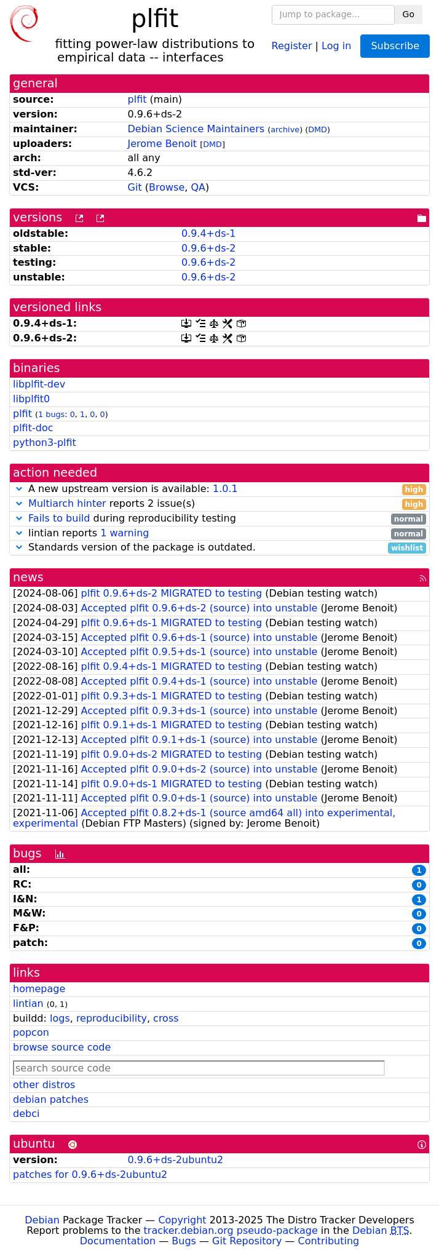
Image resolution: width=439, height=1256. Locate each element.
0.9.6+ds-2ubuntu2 (176, 1160)
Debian (42, 1220)
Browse (166, 187)
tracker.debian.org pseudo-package (231, 1230)
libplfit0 (31, 399)
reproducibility (111, 1018)
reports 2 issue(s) (219, 504)
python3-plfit (44, 442)
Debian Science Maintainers (196, 129)
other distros (44, 1085)
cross (165, 1018)
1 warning (124, 533)
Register (292, 45)
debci (26, 1113)
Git (135, 187)
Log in (336, 45)
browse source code (62, 1047)
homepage (39, 989)
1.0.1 (225, 489)
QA (198, 187)
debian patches (51, 1099)
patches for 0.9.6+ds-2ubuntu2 (90, 1174)
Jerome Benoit (162, 143)
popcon (31, 1032)
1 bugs (51, 414)
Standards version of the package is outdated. (219, 548)
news (28, 577)
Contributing (329, 1241)
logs (60, 1018)
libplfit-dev (39, 384)
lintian (28, 1003)
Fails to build (59, 518)
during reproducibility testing (219, 519)
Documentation (118, 1241)
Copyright (182, 1220)
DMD (317, 129)
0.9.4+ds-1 (208, 233)
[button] (19, 489)
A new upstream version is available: (219, 489)
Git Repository (247, 1241)
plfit (137, 99)
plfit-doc (33, 428)
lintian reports (219, 533)
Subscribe (395, 46)
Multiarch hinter (67, 503)
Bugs (184, 1241)
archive (285, 129)
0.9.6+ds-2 (208, 248)
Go (408, 14)
